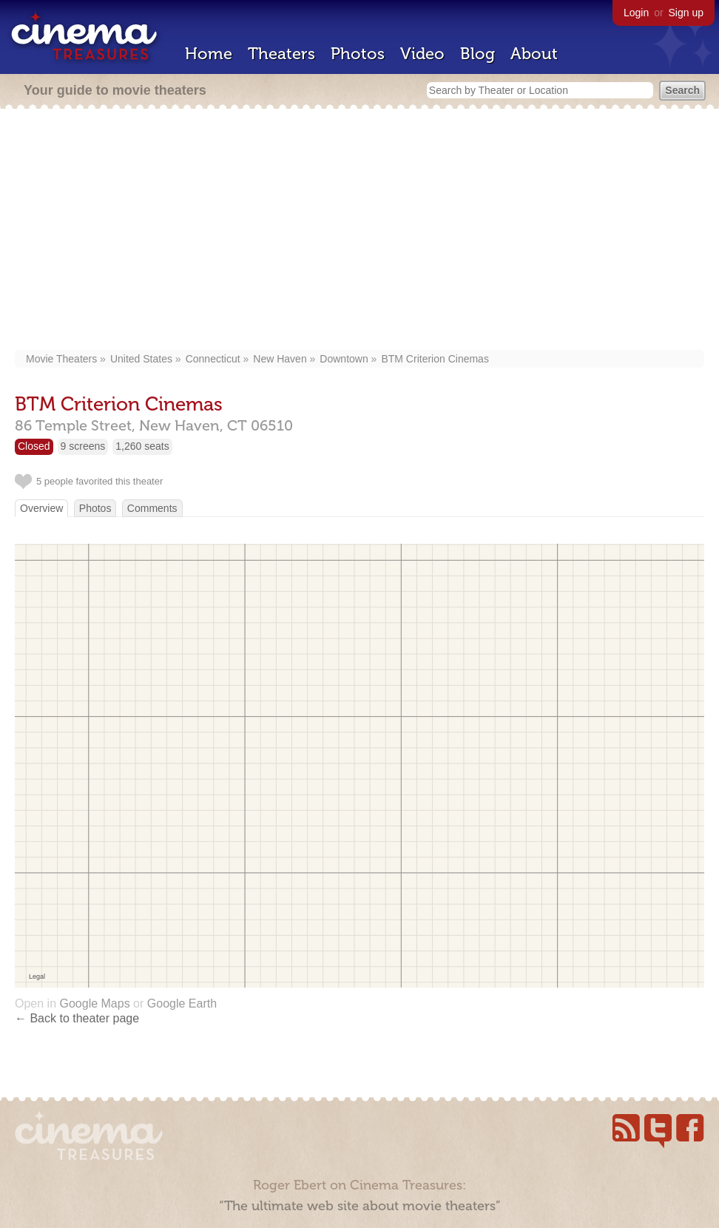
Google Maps (94, 1003)
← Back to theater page (77, 1018)
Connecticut (213, 359)
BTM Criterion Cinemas (434, 359)
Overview (41, 508)
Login (636, 12)
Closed (34, 446)
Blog (477, 54)
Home (208, 54)
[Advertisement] (360, 230)
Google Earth (182, 1003)
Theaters (281, 54)
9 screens (83, 446)
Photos (358, 54)
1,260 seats (142, 446)
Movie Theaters (61, 359)
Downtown (344, 359)
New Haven (279, 359)
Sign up (686, 12)
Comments (152, 508)
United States (141, 359)
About (534, 54)
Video (422, 54)
